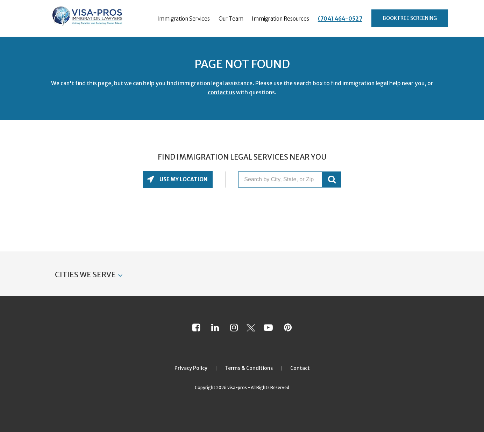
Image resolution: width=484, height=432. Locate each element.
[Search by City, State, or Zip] (280, 179)
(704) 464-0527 (340, 18)
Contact (300, 368)
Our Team (231, 18)
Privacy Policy (191, 368)
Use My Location (183, 179)
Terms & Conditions (249, 368)
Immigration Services (183, 18)
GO (331, 179)
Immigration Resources (280, 18)
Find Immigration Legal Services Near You (242, 157)
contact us (221, 92)
